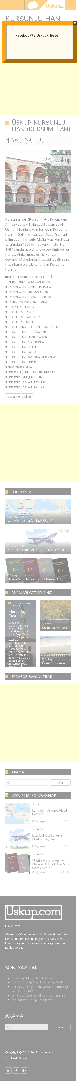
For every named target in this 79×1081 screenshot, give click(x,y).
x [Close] (75, 23)
